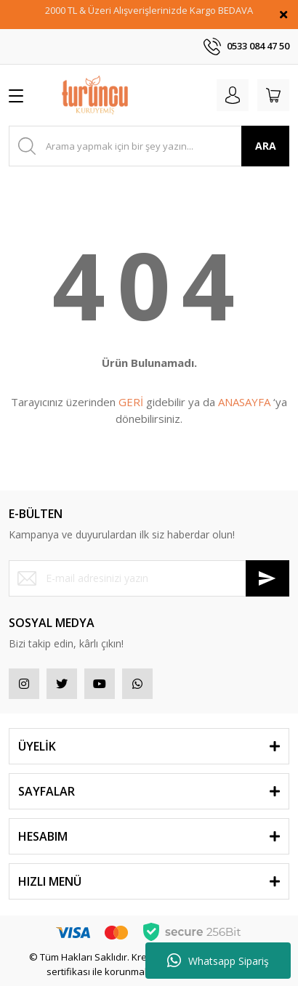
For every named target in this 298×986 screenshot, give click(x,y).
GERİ (130, 402)
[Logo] (95, 95)
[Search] (149, 146)
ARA (265, 146)
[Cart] (273, 95)
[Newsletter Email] (149, 578)
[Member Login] (233, 95)
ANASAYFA (244, 402)
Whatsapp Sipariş (218, 961)
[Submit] (267, 578)
